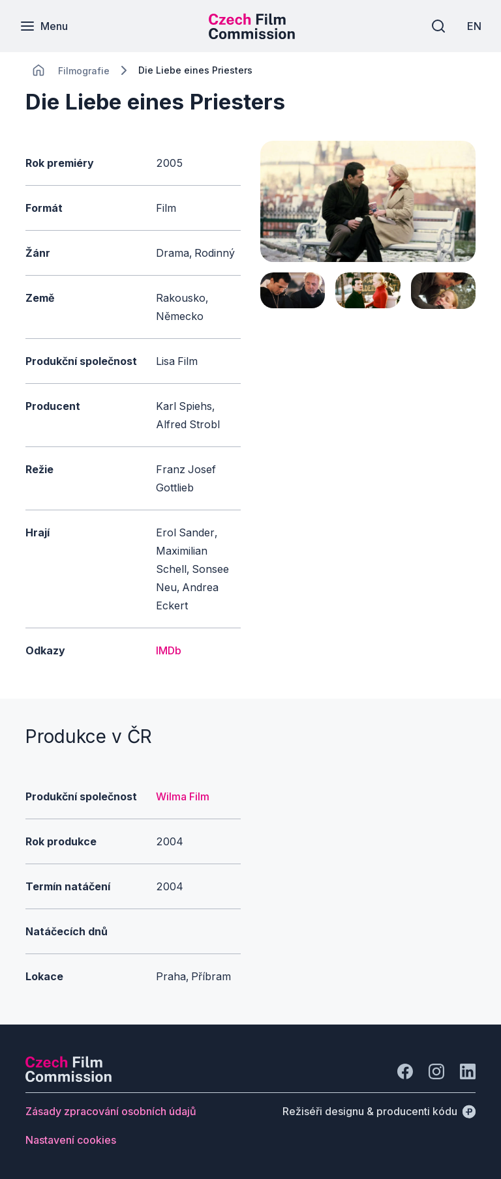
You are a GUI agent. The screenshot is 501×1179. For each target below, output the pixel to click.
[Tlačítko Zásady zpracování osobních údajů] (110, 1111)
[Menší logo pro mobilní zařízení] (252, 35)
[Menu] (44, 26)
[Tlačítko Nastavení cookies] (70, 1140)
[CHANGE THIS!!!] (38, 70)
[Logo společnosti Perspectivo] (68, 1077)
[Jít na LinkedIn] (467, 1071)
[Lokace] (84, 71)
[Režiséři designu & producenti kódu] (379, 1111)
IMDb (168, 650)
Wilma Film (182, 796)
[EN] (474, 26)
